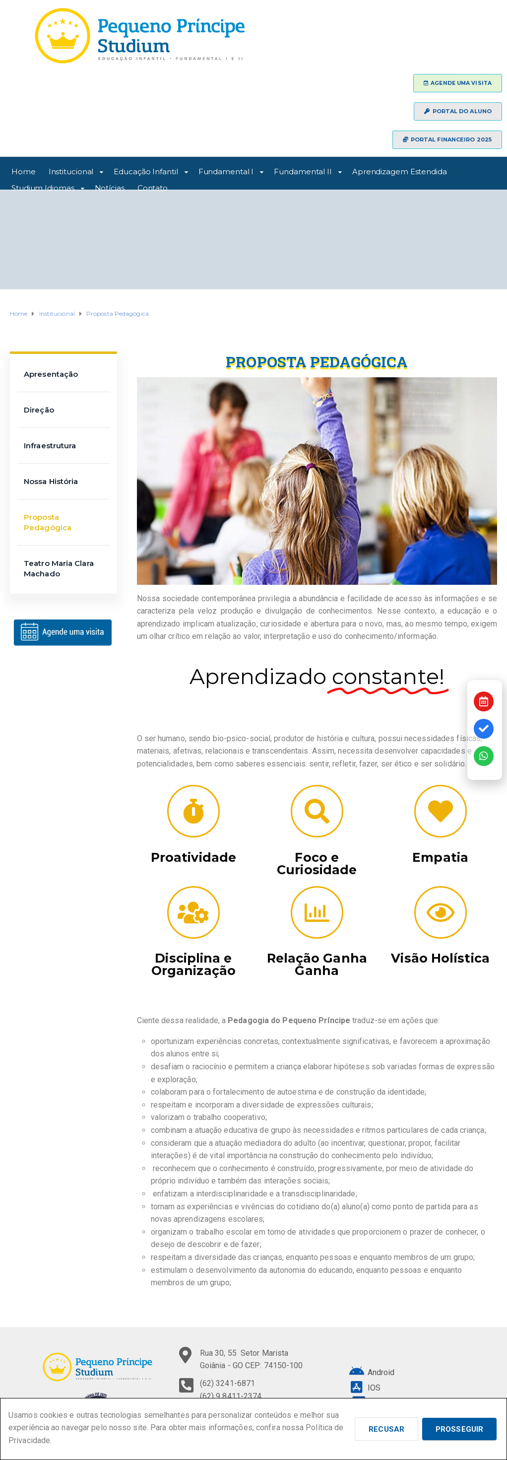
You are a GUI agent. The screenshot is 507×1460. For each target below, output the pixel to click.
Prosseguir (459, 1429)
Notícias (110, 186)
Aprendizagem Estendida (399, 170)
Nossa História (51, 481)
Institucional (71, 170)
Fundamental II (303, 170)
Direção (39, 410)
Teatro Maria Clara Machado (59, 568)
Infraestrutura (50, 445)
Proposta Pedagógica (47, 522)
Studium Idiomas (42, 186)
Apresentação (51, 374)
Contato (152, 186)
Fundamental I (226, 170)
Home (23, 170)
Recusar (386, 1429)
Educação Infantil (146, 170)
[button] (457, 83)
